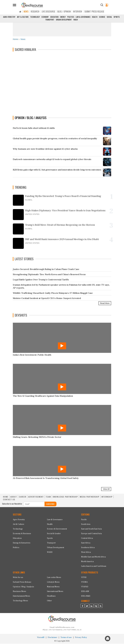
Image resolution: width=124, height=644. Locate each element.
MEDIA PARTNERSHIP (89, 497)
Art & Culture (23, 16)
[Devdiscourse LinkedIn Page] (91, 606)
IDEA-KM (85, 592)
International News (55, 592)
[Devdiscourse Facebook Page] (82, 606)
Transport (49, 19)
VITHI (83, 578)
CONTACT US (9, 499)
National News (53, 587)
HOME (5, 497)
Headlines (51, 596)
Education (54, 16)
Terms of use (66, 637)
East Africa (85, 543)
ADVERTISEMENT (36, 497)
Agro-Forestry (9, 16)
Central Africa (87, 538)
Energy (63, 16)
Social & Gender (54, 534)
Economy (45, 16)
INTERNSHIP (107, 497)
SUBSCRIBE (50, 504)
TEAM (48, 497)
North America (87, 562)
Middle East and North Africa (93, 557)
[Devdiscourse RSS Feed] (100, 606)
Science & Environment (57, 529)
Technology (35, 16)
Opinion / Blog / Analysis (23, 587)
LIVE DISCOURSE (48, 11)
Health (94, 16)
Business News (19, 592)
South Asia (85, 524)
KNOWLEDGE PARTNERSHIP (65, 497)
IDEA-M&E (85, 596)
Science (102, 16)
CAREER (22, 497)
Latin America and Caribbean (93, 566)
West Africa (86, 552)
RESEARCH (35, 11)
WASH (75, 19)
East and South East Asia (91, 529)
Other (49, 601)
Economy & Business (22, 534)
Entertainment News (21, 596)
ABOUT (13, 497)
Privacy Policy (81, 637)
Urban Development (64, 19)
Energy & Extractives (21, 543)
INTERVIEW (77, 11)
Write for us (18, 578)
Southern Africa (88, 548)
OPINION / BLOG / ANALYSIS (30, 118)
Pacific (84, 520)
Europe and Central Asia (91, 534)
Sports (117, 16)
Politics (70, 16)
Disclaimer (52, 637)
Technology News (20, 601)
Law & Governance (83, 16)
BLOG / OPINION (64, 11)
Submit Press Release (22, 582)
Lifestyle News (53, 582)
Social (109, 16)
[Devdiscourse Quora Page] (96, 606)
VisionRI (40, 637)
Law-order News (54, 578)
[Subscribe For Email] (34, 504)
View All (106, 489)
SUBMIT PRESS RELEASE (94, 11)
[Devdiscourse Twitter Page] (87, 606)
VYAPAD (84, 587)
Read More (105, 304)
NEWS (26, 11)
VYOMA (84, 582)
